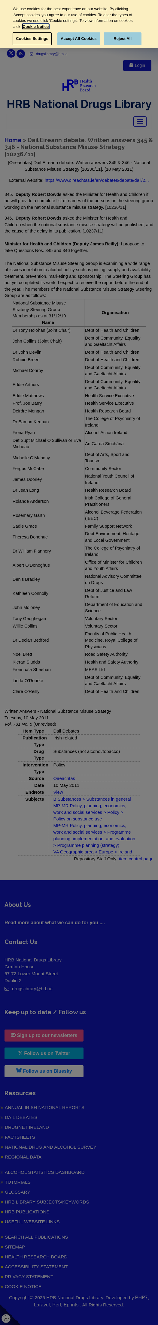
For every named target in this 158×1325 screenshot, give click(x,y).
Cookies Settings (32, 38)
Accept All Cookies (79, 38)
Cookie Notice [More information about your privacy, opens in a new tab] (36, 26)
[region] (79, 24)
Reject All (123, 38)
